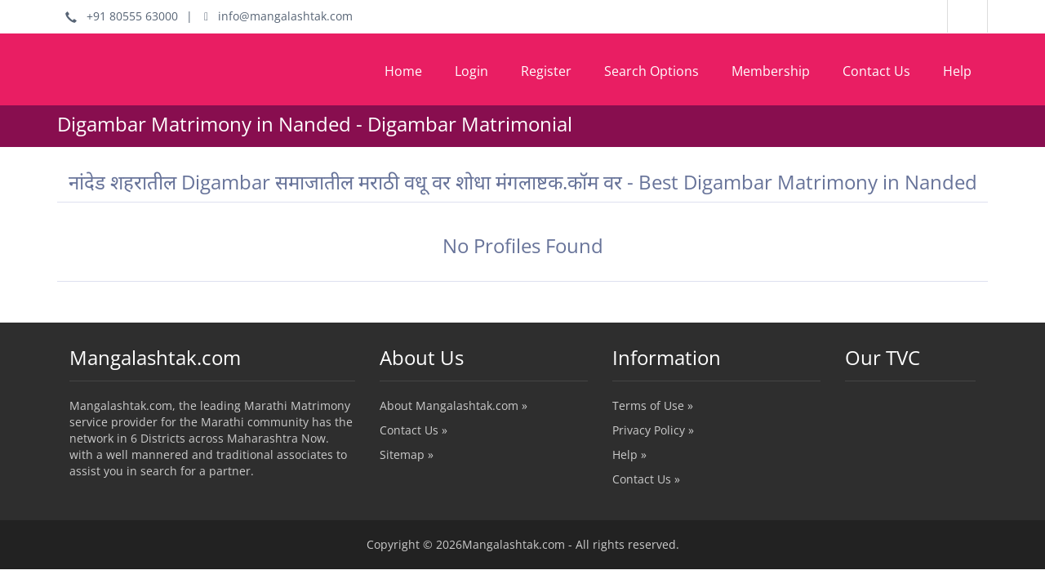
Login (471, 71)
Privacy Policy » (653, 430)
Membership (771, 71)
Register (546, 71)
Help (957, 71)
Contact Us (876, 71)
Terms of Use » (652, 405)
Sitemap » (407, 454)
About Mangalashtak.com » (453, 405)
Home (403, 71)
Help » (629, 454)
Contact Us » (413, 430)
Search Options (651, 71)
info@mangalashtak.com (278, 16)
